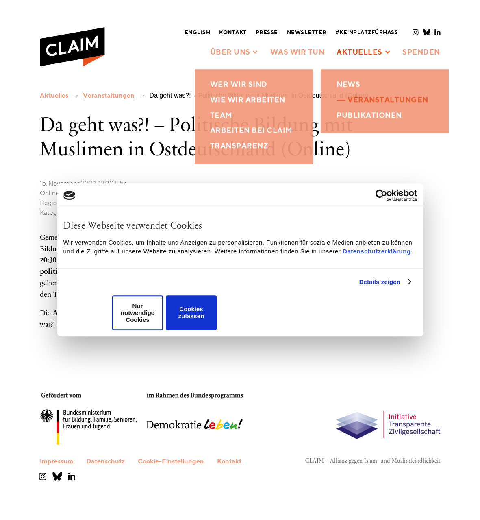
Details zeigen (379, 281)
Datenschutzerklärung (377, 251)
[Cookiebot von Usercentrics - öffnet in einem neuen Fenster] (381, 195)
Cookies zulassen (191, 313)
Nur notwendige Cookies (137, 312)
